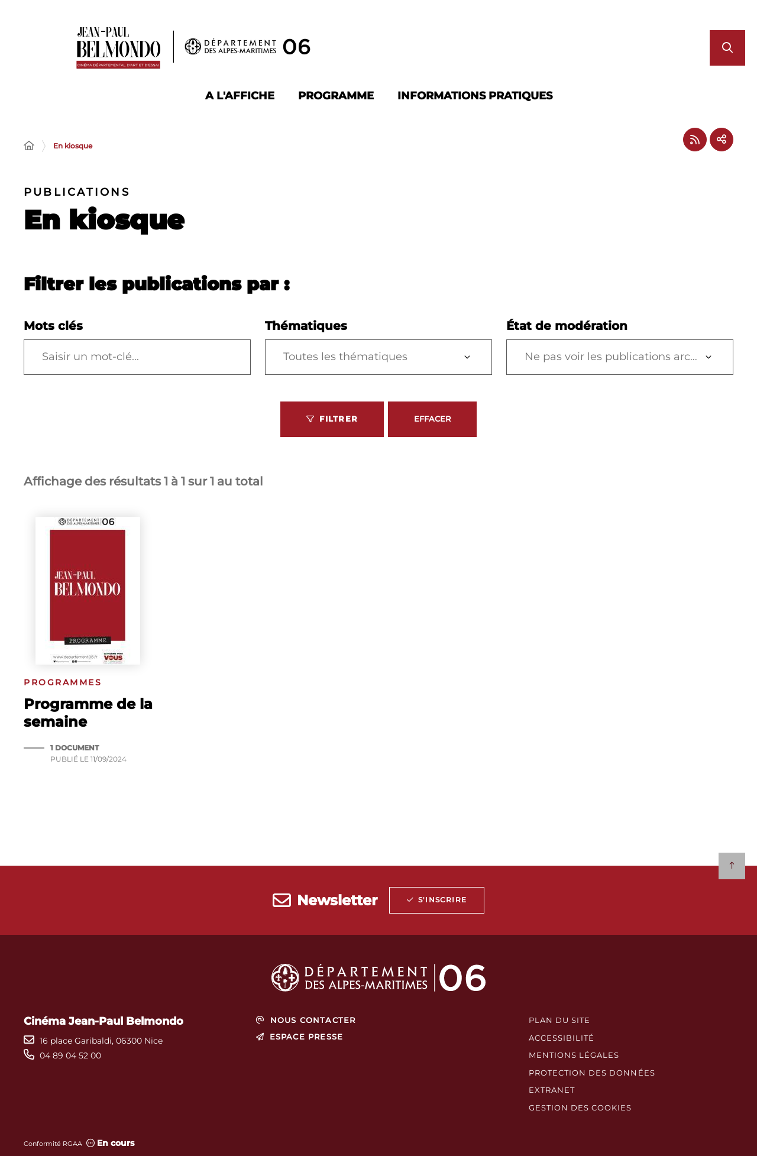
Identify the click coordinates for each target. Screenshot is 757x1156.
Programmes (63, 683)
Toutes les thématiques (345, 356)
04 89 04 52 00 (70, 1055)
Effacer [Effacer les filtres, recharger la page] (432, 418)
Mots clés (53, 326)
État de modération (566, 326)
